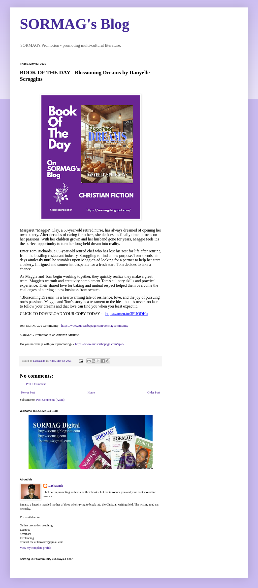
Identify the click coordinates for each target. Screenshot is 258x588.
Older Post (153, 392)
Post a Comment (36, 384)
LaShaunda (55, 485)
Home (91, 392)
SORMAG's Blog (74, 24)
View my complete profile (35, 547)
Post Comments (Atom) (50, 399)
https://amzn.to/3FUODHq (126, 314)
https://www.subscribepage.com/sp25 (99, 344)
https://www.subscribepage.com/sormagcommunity (95, 325)
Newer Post (28, 392)
